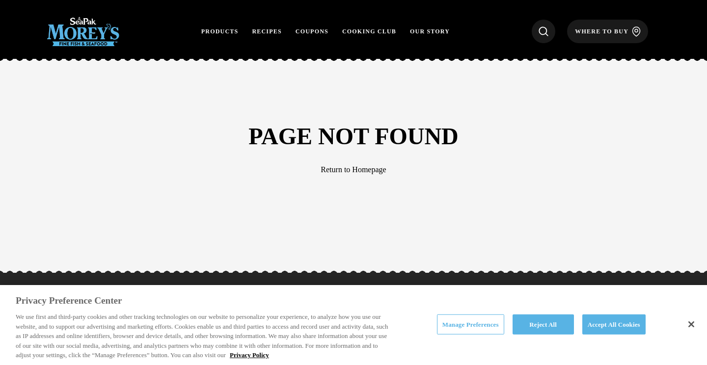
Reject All (543, 324)
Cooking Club (369, 31)
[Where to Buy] (607, 31)
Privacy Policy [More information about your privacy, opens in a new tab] (249, 355)
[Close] (691, 324)
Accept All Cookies (614, 324)
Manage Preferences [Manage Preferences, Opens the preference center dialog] (470, 324)
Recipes (266, 31)
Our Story (430, 31)
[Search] (543, 31)
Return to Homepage (353, 169)
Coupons (312, 31)
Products (220, 31)
